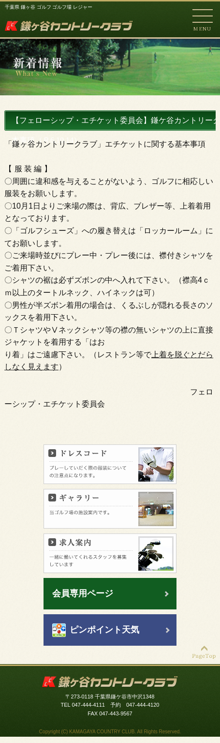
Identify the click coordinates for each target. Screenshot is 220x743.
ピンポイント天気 (104, 630)
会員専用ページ (82, 593)
